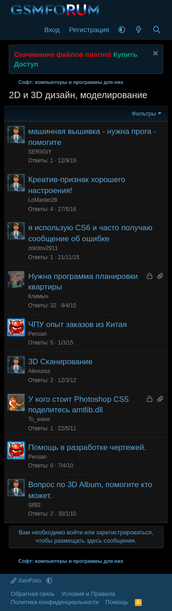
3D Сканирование (60, 361)
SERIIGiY (39, 152)
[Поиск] (157, 29)
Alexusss (39, 371)
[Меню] (17, 30)
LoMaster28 (42, 200)
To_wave (39, 419)
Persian (37, 334)
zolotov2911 (43, 248)
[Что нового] (139, 29)
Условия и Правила (88, 593)
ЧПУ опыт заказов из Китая (77, 324)
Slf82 (34, 505)
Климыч (38, 296)
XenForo (27, 580)
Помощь (116, 602)
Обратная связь (33, 593)
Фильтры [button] (144, 113)
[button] (122, 29)
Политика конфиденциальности (55, 602)
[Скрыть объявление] (154, 54)
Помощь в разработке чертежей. (87, 447)
